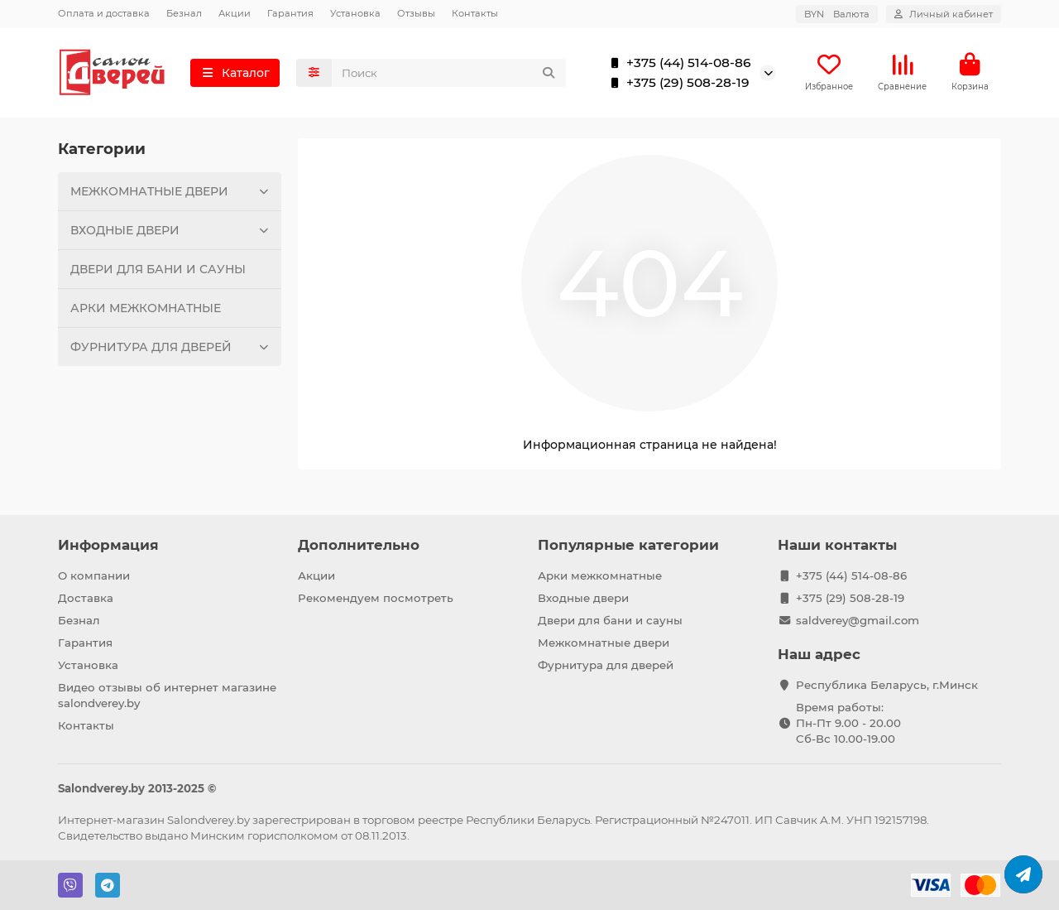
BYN (837, 14)
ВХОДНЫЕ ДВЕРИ (171, 230)
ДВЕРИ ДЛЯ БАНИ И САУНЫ (158, 269)
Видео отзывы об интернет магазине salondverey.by (167, 695)
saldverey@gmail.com (857, 620)
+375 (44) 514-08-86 (677, 63)
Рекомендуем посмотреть (375, 597)
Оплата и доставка (104, 13)
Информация (108, 545)
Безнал (184, 13)
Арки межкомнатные (600, 575)
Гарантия (290, 13)
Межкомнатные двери (603, 642)
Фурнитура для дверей (605, 665)
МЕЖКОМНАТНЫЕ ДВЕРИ (171, 191)
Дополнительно (358, 545)
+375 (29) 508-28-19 (676, 83)
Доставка (85, 597)
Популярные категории (628, 545)
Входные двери (583, 597)
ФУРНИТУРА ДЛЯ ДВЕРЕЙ (171, 347)
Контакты (475, 13)
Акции (234, 13)
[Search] (449, 73)
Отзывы (416, 13)
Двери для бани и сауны (610, 620)
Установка (355, 13)
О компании (94, 575)
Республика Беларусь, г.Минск (887, 684)
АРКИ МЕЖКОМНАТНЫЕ (145, 308)
